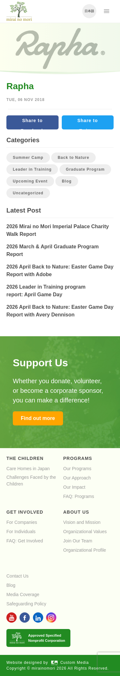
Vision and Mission (81, 522)
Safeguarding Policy (26, 603)
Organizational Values (85, 531)
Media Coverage (22, 594)
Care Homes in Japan (28, 468)
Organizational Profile (84, 550)
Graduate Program (85, 169)
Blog (67, 181)
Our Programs (77, 468)
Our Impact (74, 487)
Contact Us (17, 576)
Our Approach (77, 477)
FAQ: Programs (78, 496)
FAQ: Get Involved (24, 540)
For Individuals (21, 531)
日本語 (89, 11)
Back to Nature (73, 157)
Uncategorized (28, 193)
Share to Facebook (32, 123)
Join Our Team (77, 540)
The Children (25, 458)
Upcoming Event (30, 181)
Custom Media (70, 662)
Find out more (38, 418)
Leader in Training (32, 169)
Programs (77, 458)
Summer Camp (28, 157)
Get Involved (24, 512)
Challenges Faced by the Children (31, 480)
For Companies (21, 522)
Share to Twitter (87, 123)
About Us (76, 512)
